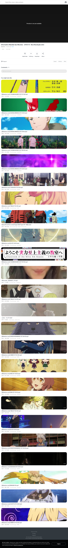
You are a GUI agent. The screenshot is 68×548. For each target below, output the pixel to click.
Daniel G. (3, 46)
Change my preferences (18, 545)
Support (34, 535)
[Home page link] (2, 2)
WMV (3, 49)
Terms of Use (34, 531)
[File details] (34, 88)
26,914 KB (8, 49)
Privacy (34, 533)
